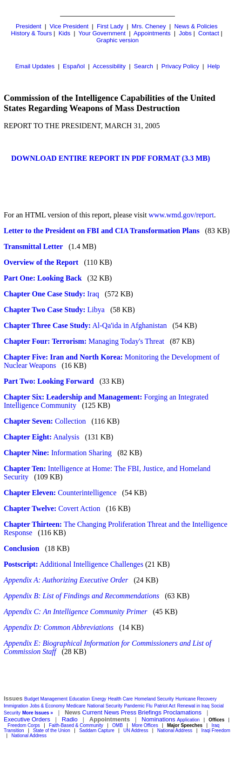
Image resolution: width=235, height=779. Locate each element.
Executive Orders (27, 719)
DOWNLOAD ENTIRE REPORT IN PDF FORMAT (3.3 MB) (110, 158)
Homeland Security (154, 698)
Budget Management (45, 698)
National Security (104, 705)
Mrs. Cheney (149, 26)
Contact (208, 33)
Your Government (102, 33)
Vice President (69, 26)
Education (79, 698)
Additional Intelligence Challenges (73, 564)
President (28, 26)
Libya (57, 310)
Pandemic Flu (138, 705)
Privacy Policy (180, 66)
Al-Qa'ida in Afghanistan (85, 325)
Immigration (16, 705)
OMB (117, 725)
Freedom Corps (23, 725)
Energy (99, 698)
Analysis (41, 437)
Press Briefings (141, 712)
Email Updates (35, 66)
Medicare (76, 705)
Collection (45, 421)
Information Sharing (58, 453)
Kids (64, 33)
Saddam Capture (96, 730)
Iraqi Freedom (215, 730)
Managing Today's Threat (84, 341)
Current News (100, 712)
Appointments (152, 33)
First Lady (110, 26)
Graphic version (117, 40)
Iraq (51, 294)
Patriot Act (164, 705)
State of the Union (51, 730)
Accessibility (109, 66)
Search (143, 66)
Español (74, 66)
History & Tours (31, 33)
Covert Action (52, 508)
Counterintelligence (62, 493)
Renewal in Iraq (193, 705)
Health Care (120, 698)
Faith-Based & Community (77, 725)
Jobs (185, 33)
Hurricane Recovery (195, 698)
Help (214, 66)
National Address (175, 730)
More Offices (145, 725)
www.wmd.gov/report (181, 215)
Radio (70, 719)
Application (188, 719)
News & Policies (195, 26)
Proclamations (182, 712)
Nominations (158, 719)
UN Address (135, 730)
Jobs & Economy (47, 705)
